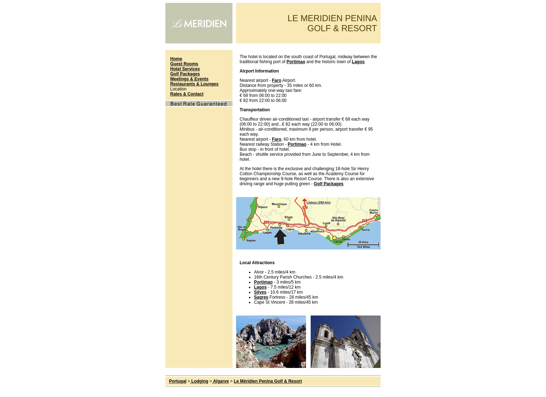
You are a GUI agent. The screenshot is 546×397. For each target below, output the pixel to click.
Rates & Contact (187, 94)
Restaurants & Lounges (194, 84)
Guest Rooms (184, 63)
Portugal (178, 381)
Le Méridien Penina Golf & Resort (268, 381)
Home (176, 58)
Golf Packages (185, 73)
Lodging (199, 381)
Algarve (220, 381)
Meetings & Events (189, 78)
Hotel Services (185, 68)
